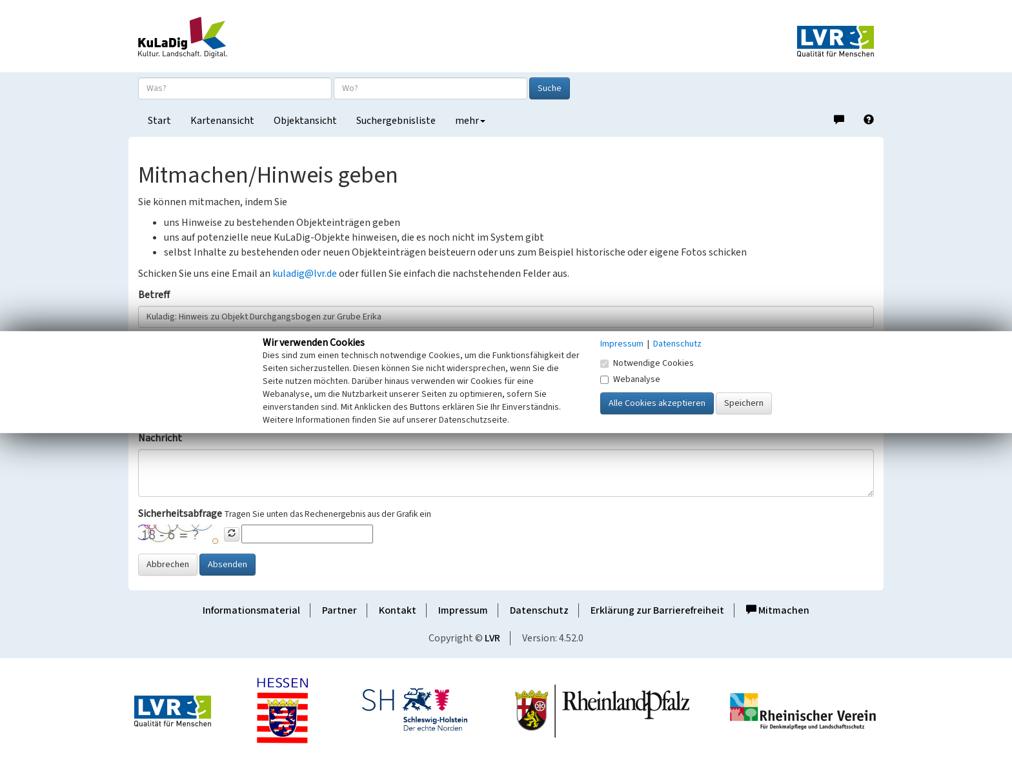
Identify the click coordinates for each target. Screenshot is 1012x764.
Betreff (154, 295)
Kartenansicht (222, 121)
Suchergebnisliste (396, 121)
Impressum (463, 610)
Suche (550, 88)
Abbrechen (168, 564)
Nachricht (160, 438)
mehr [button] (470, 121)
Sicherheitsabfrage (180, 514)
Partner (339, 610)
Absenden (227, 564)
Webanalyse (630, 379)
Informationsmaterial (251, 610)
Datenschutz (539, 610)
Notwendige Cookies (647, 363)
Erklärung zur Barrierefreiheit (657, 610)
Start (159, 121)
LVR (492, 638)
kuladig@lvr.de (304, 273)
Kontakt (397, 610)
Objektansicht (305, 121)
